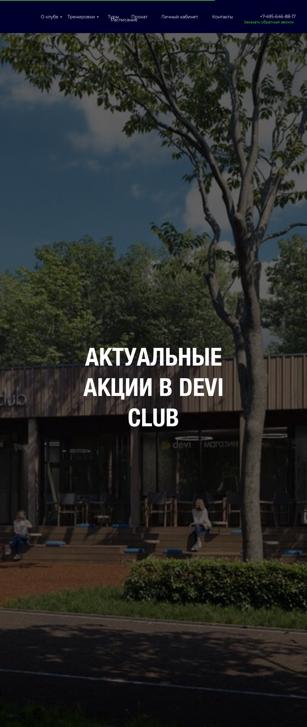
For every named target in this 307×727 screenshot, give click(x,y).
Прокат (139, 17)
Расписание (124, 20)
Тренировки (81, 17)
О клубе (49, 17)
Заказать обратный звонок (269, 22)
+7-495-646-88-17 (278, 16)
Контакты (222, 17)
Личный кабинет (179, 17)
